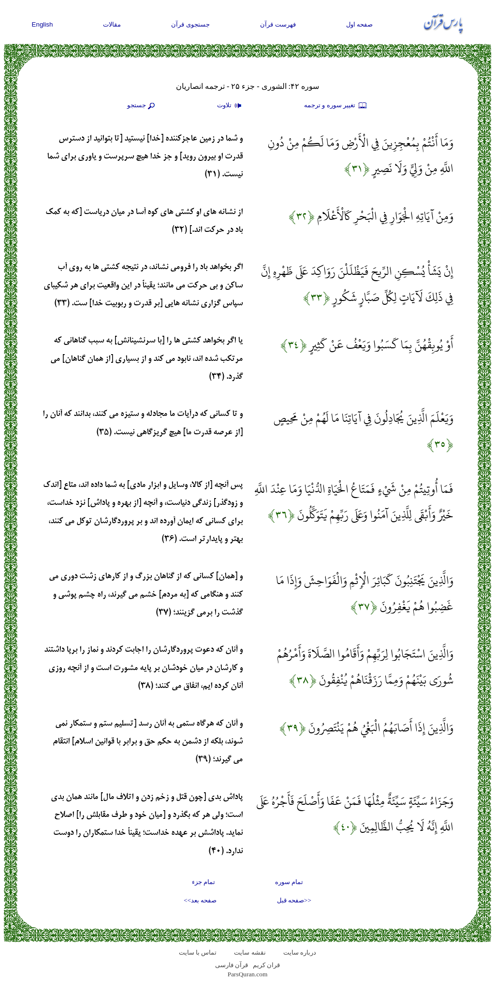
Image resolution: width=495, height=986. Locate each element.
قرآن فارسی (231, 965)
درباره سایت (299, 952)
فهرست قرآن (278, 24)
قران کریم (266, 965)
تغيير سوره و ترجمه (336, 106)
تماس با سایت (198, 952)
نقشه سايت (249, 952)
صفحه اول (359, 24)
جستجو (142, 106)
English (42, 24)
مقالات (112, 24)
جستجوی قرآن (190, 24)
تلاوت (230, 106)
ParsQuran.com (248, 974)
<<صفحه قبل (294, 900)
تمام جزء (203, 882)
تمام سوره (289, 882)
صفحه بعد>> (200, 900)
